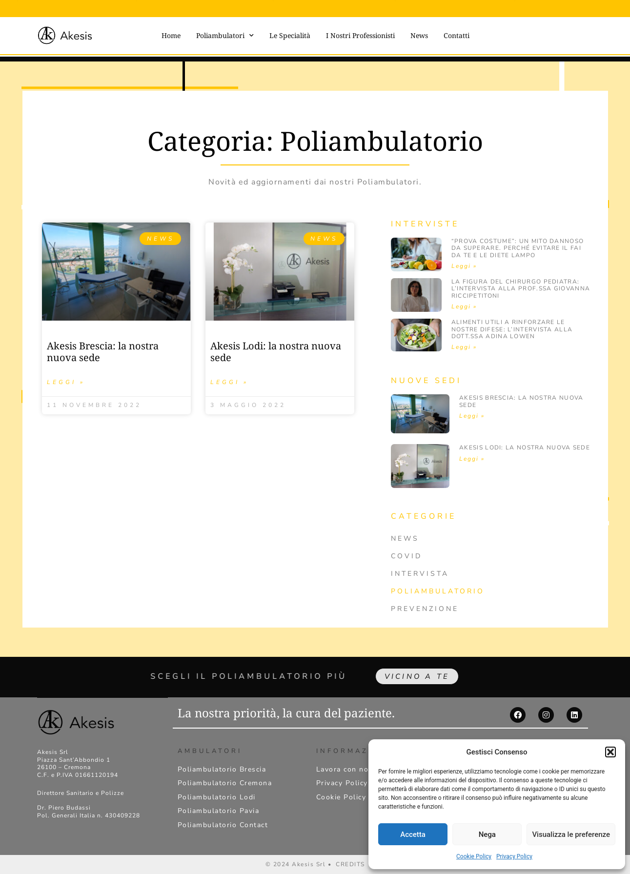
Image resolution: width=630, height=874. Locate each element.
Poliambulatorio (438, 591)
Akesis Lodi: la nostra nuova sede (275, 351)
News (419, 35)
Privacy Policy (514, 856)
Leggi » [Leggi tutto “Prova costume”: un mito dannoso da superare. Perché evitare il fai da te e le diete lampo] (464, 266)
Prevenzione (425, 608)
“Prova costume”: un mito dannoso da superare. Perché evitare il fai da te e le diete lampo (517, 248)
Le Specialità (289, 35)
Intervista (420, 573)
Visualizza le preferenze (571, 834)
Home (171, 35)
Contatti (456, 35)
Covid (406, 556)
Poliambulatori (225, 35)
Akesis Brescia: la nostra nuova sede (103, 351)
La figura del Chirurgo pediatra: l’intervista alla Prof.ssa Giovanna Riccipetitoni (520, 289)
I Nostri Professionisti (360, 35)
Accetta (413, 834)
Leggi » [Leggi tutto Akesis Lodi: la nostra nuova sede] (229, 382)
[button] (610, 752)
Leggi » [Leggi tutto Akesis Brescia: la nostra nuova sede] (66, 382)
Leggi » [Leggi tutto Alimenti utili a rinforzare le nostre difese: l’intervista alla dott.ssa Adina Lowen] (464, 347)
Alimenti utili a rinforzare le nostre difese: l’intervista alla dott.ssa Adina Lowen (512, 329)
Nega (487, 834)
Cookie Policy (473, 856)
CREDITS (350, 864)
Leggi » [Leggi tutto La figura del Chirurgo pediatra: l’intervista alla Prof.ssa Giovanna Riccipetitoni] (464, 306)
